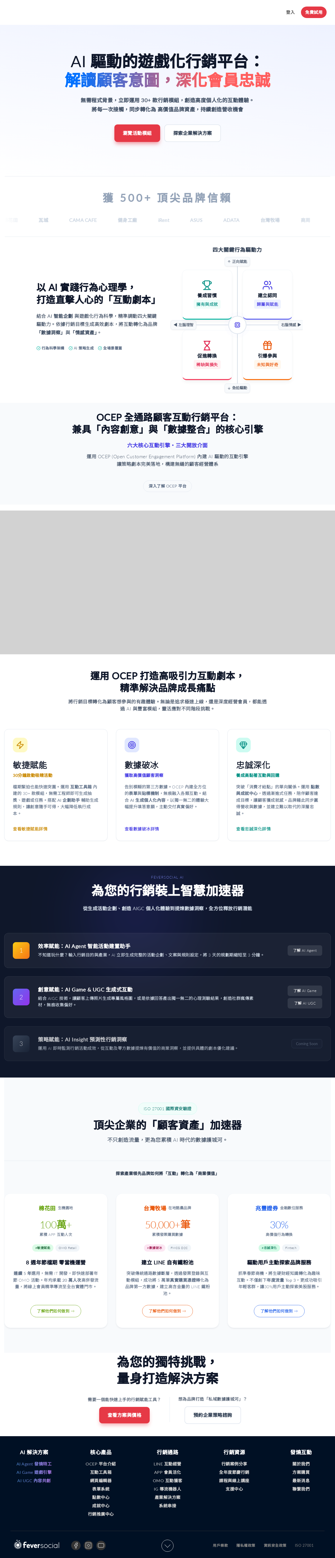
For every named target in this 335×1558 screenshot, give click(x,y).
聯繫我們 (301, 1489)
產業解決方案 (168, 1498)
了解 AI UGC (305, 1004)
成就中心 (100, 1506)
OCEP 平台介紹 (101, 1464)
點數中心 (100, 1498)
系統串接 (167, 1506)
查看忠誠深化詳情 (253, 829)
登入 (290, 12)
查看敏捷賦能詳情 (30, 829)
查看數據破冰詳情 (142, 829)
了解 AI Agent (305, 951)
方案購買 (301, 1472)
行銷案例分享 (234, 1464)
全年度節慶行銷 (234, 1472)
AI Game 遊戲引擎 (34, 1472)
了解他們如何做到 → (56, 1311)
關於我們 (301, 1464)
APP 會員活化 (167, 1472)
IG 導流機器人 (167, 1489)
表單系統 (100, 1489)
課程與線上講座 (234, 1481)
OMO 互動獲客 (167, 1481)
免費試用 (313, 12)
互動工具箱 (101, 1472)
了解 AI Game (305, 991)
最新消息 (301, 1481)
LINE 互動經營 (167, 1464)
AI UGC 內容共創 (34, 1481)
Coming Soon (307, 1044)
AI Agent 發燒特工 (34, 1464)
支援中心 (234, 1489)
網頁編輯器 (101, 1481)
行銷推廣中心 (101, 1514)
